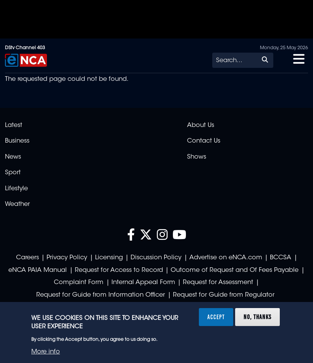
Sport (13, 173)
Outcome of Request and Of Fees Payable (234, 270)
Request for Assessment (218, 282)
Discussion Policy (156, 258)
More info (45, 352)
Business (17, 141)
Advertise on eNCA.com (225, 258)
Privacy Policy (67, 258)
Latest (13, 125)
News (13, 157)
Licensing (109, 258)
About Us (200, 125)
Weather (17, 204)
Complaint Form (78, 282)
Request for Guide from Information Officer (100, 295)
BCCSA (280, 258)
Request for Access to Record (119, 270)
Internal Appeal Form (143, 282)
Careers (27, 258)
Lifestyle (16, 189)
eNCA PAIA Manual (37, 270)
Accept (216, 317)
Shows (196, 157)
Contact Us (203, 141)
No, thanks (257, 317)
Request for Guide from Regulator (223, 295)
